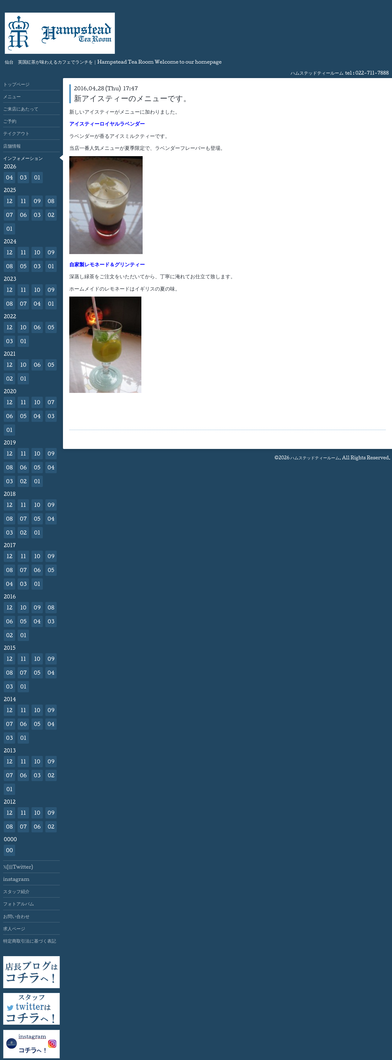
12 (10, 201)
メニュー (12, 96)
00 (9, 850)
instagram (16, 879)
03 (23, 177)
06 (23, 215)
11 (23, 201)
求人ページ (14, 928)
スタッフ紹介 (16, 891)
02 (51, 215)
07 (9, 215)
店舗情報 (12, 146)
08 (51, 201)
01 (37, 177)
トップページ (16, 84)
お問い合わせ (16, 916)
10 (37, 252)
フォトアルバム (18, 903)
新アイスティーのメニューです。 (132, 98)
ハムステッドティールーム (314, 457)
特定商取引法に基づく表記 (29, 941)
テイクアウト (16, 133)
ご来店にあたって (20, 108)
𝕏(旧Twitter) (18, 867)
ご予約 (9, 121)
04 (9, 177)
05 (23, 266)
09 (37, 201)
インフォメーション (23, 158)
